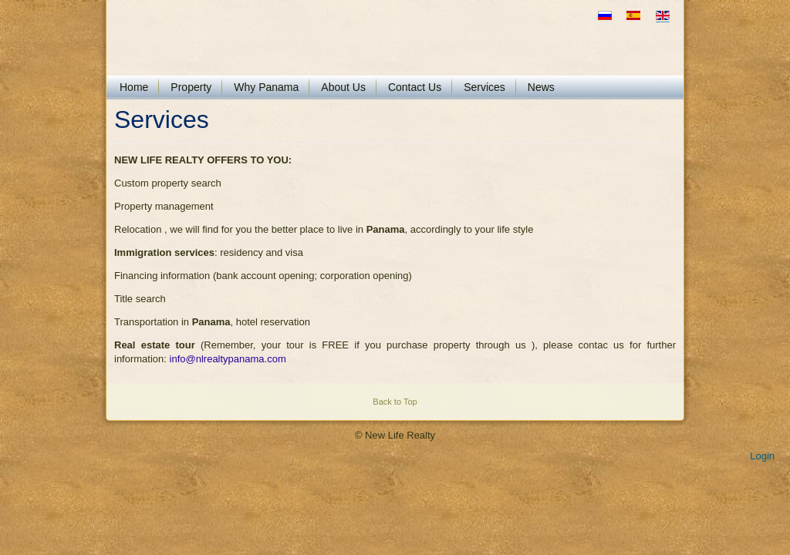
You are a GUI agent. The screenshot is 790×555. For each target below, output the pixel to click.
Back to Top (395, 401)
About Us (343, 87)
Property (190, 87)
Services (484, 87)
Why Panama (266, 87)
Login (762, 456)
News (541, 87)
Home (134, 87)
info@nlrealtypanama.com (228, 359)
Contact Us (414, 87)
